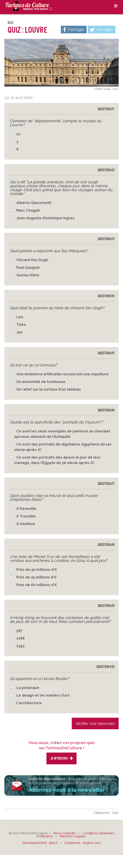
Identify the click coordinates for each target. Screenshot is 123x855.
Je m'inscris (61, 758)
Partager (101, 29)
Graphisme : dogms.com (82, 843)
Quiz (11, 22)
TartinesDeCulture (26, 5)
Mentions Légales (73, 836)
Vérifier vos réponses (95, 723)
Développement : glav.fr (40, 843)
